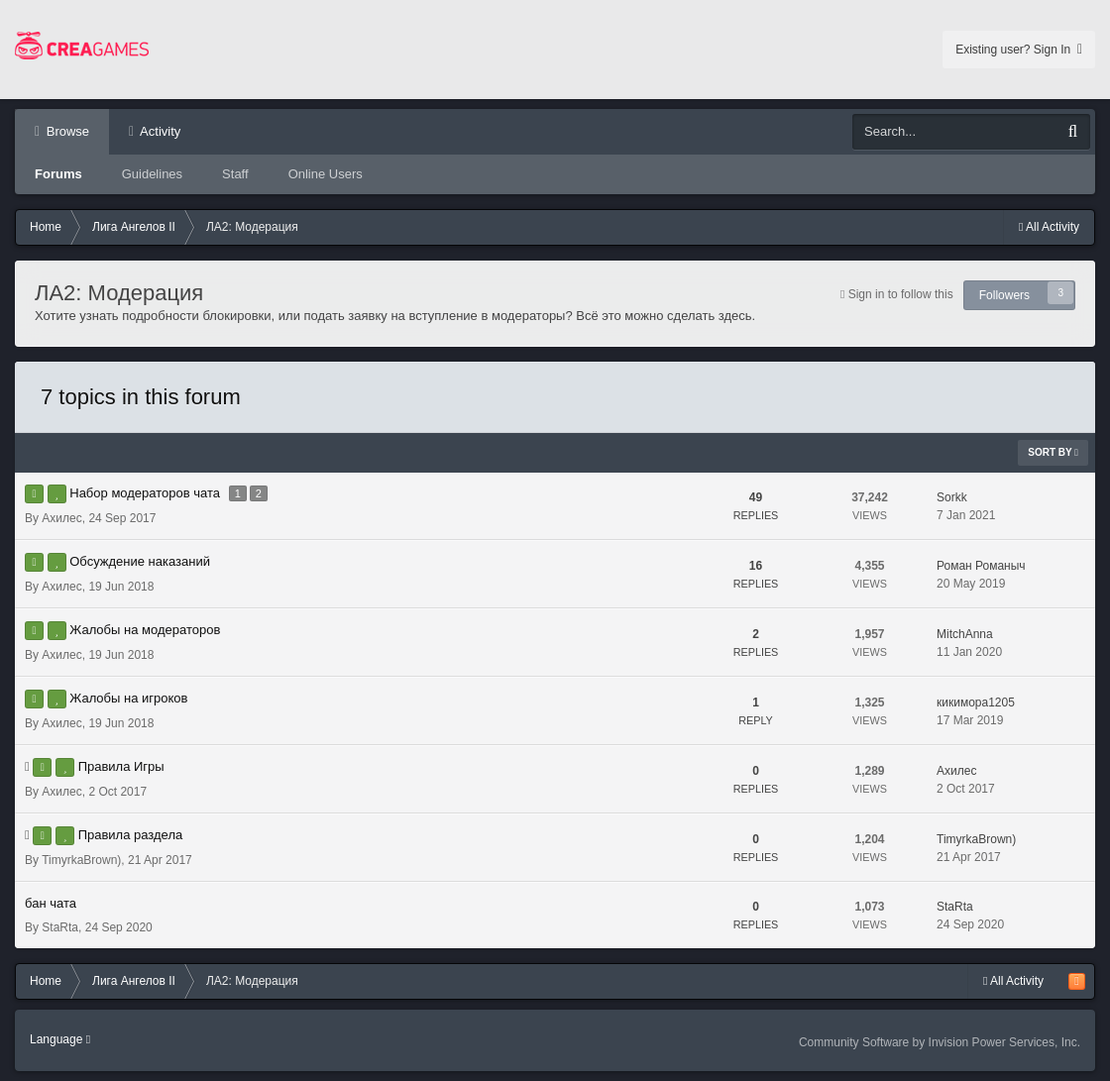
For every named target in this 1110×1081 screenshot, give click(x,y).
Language (60, 1039)
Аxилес (61, 518)
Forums (58, 173)
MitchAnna (965, 634)
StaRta (60, 927)
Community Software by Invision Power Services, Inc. (939, 1042)
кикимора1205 (976, 702)
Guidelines (152, 173)
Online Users (325, 173)
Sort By (1053, 452)
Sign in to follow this (900, 294)
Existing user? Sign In (1018, 49)
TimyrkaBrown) (81, 860)
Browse (66, 131)
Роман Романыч (981, 566)
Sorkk (952, 497)
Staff (235, 173)
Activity (158, 131)
